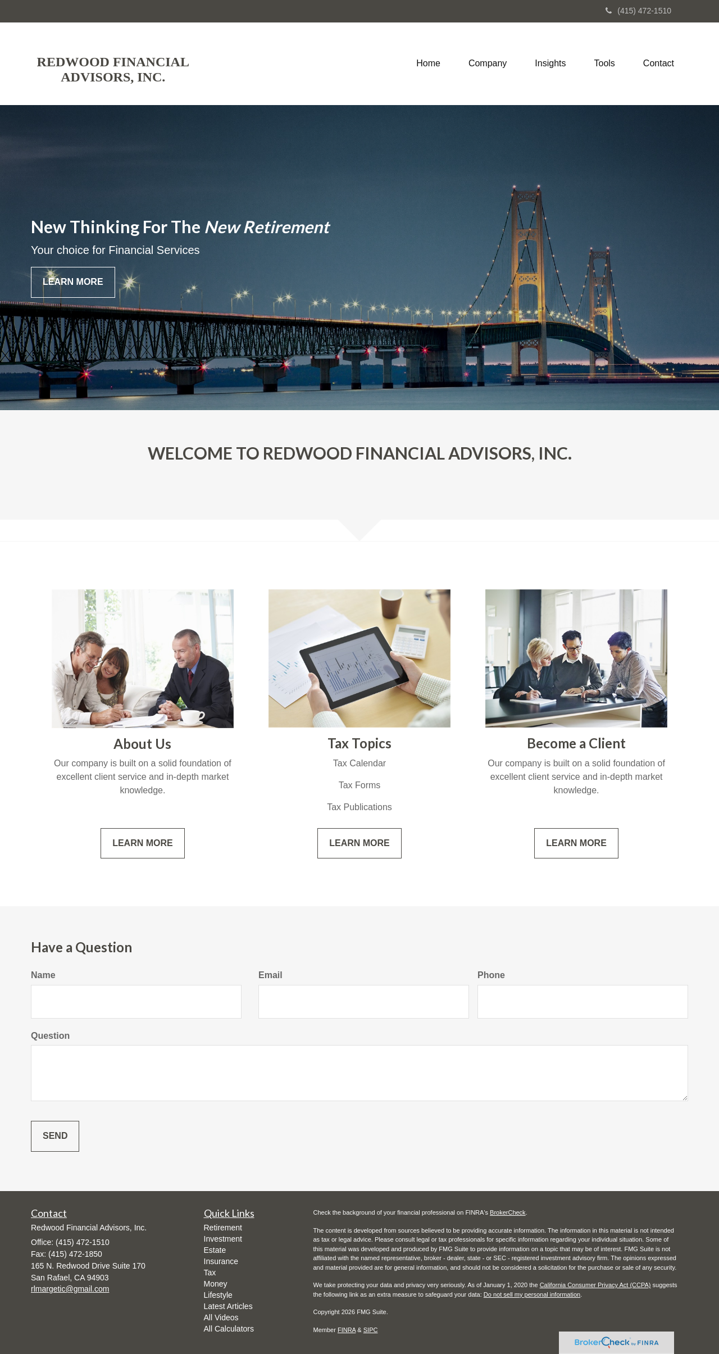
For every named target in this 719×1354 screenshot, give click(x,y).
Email (270, 975)
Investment (223, 1238)
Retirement (223, 1227)
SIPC (370, 1329)
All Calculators (229, 1328)
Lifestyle (218, 1295)
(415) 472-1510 (638, 10)
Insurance (221, 1261)
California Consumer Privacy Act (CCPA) (595, 1285)
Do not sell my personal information (532, 1294)
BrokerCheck (508, 1212)
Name (43, 975)
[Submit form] (55, 1136)
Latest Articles (228, 1306)
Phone (491, 975)
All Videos (221, 1317)
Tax (210, 1272)
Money (215, 1283)
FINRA (347, 1329)
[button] (487, 63)
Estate (215, 1250)
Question (50, 1036)
